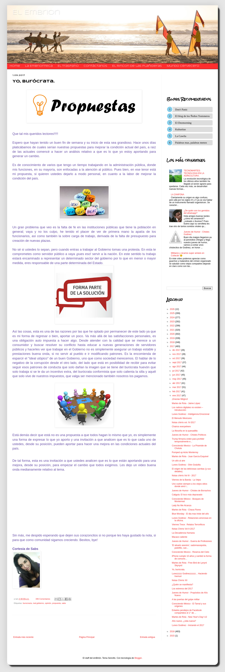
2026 (172, 309)
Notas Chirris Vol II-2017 (183, 529)
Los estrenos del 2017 (182, 588)
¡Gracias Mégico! (180, 399)
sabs (64, 603)
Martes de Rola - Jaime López (186, 403)
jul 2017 (176, 371)
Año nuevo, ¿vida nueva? (184, 621)
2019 (172, 338)
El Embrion (36, 12)
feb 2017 (176, 391)
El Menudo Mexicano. (182, 418)
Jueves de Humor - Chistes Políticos (189, 435)
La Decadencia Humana (183, 533)
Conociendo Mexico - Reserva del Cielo (190, 552)
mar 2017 (177, 387)
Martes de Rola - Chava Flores (186, 509)
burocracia (27, 603)
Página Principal (86, 637)
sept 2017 (177, 362)
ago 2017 (177, 366)
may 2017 (177, 379)
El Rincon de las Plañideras (137, 66)
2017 (172, 346)
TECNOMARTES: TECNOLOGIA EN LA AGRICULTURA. (194, 173)
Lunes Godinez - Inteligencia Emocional (190, 414)
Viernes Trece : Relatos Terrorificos (188, 524)
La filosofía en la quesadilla (185, 431)
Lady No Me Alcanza (181, 505)
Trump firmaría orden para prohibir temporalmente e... (188, 440)
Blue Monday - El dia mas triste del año (190, 514)
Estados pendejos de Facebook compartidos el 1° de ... (187, 611)
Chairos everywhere (181, 426)
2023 (172, 321)
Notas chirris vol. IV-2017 (183, 422)
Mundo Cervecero (183, 66)
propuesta (56, 603)
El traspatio (68, 66)
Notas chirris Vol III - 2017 (184, 475)
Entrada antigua (147, 637)
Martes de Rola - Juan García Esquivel (190, 456)
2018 (172, 342)
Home (15, 66)
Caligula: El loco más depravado (187, 494)
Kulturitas (180, 129)
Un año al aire (178, 460)
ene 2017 (177, 395)
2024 (172, 317)
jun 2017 (176, 375)
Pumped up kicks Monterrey (185, 452)
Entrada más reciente (23, 637)
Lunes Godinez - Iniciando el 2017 (188, 625)
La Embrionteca (39, 66)
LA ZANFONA (177, 194)
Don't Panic (181, 109)
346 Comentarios (43, 599)
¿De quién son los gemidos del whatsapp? (196, 211)
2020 (172, 334)
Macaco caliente (179, 537)
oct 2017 (176, 358)
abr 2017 (176, 383)
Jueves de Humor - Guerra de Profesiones (192, 541)
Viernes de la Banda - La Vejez (186, 480)
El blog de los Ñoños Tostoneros (192, 116)
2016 (172, 631)
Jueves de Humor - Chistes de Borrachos (191, 490)
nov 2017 (177, 354)
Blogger (138, 658)
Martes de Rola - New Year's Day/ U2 (189, 617)
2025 (172, 313)
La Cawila (180, 136)
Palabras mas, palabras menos (191, 142)
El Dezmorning (183, 122)
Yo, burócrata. (178, 569)
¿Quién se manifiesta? (182, 584)
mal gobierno (38, 603)
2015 (172, 635)
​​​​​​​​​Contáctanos (95, 66)
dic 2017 (176, 350)
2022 (172, 325)
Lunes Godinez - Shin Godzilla (186, 465)
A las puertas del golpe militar (186, 599)
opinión (48, 603)
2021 (172, 330)
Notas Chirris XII (179, 580)
